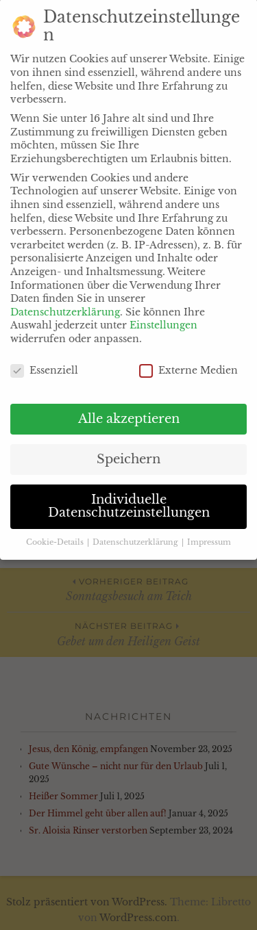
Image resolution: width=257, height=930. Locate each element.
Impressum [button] (209, 532)
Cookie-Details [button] (56, 532)
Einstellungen (163, 315)
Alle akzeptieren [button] (129, 408)
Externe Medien (188, 360)
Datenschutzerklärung (65, 302)
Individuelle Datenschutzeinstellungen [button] (129, 496)
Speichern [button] (128, 448)
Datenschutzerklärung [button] (136, 532)
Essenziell (44, 360)
